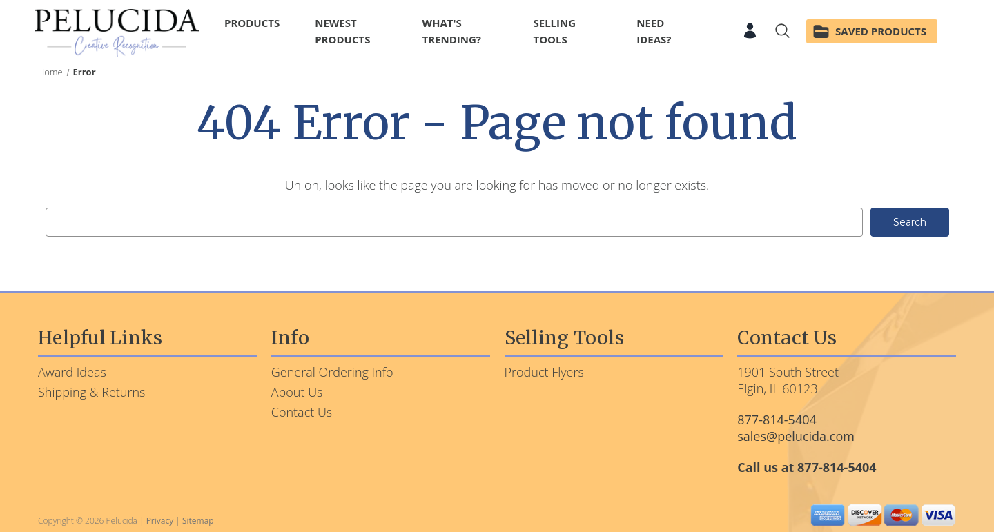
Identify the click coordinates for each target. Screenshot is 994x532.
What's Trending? (451, 31)
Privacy (160, 520)
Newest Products (342, 31)
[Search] (782, 32)
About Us (297, 392)
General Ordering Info (332, 372)
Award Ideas (72, 372)
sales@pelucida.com (796, 436)
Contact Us (302, 412)
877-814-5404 (777, 419)
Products (258, 23)
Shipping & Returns (91, 392)
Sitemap (198, 520)
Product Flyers (544, 372)
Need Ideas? (653, 31)
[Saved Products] (872, 32)
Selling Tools (573, 31)
